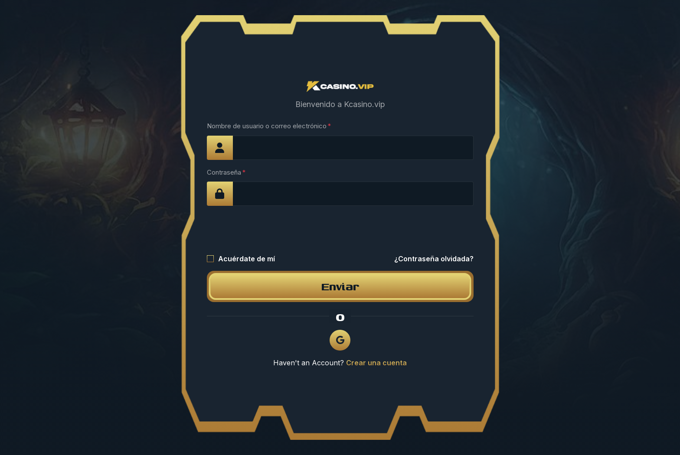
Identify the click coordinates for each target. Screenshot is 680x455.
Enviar (340, 286)
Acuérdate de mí (246, 258)
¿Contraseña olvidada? (434, 258)
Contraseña (224, 172)
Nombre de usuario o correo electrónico (267, 126)
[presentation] (273, 230)
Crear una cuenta (376, 362)
